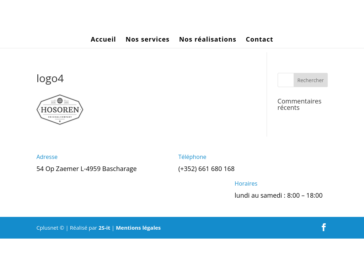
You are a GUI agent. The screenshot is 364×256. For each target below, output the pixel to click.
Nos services (147, 40)
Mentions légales (138, 227)
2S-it (104, 227)
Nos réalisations (207, 40)
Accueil (103, 40)
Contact (259, 40)
